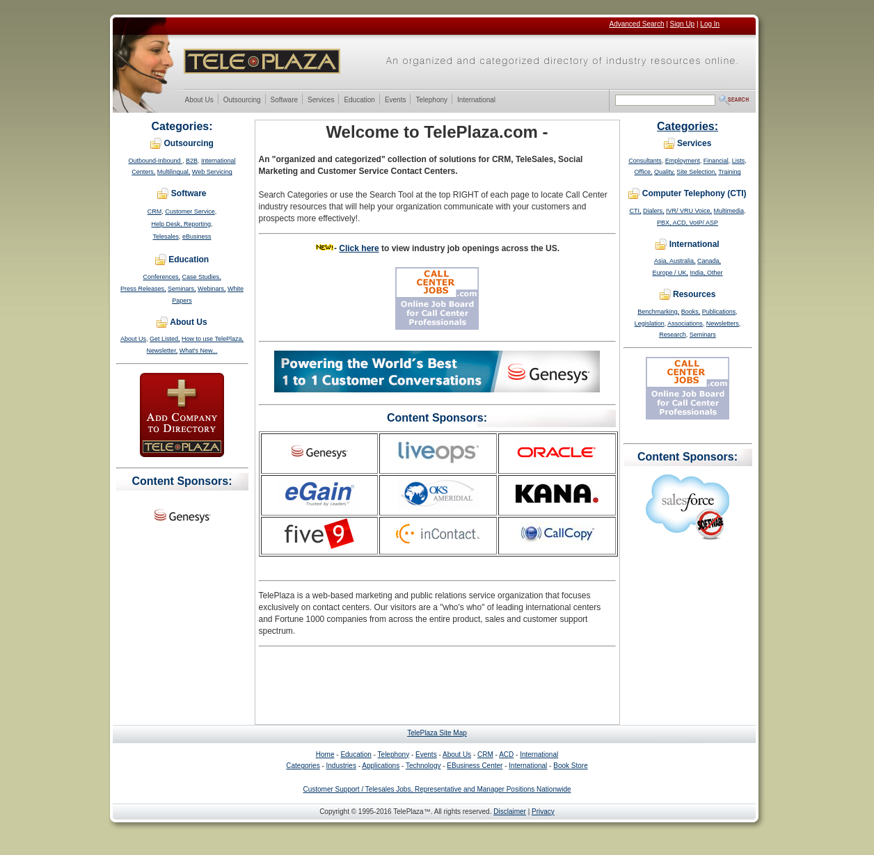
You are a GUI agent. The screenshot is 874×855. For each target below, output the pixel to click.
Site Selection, (696, 171)
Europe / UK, (670, 272)
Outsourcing (242, 100)
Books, (691, 311)
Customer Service (190, 211)
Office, (644, 171)
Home (325, 754)
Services (320, 100)
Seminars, (182, 288)
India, (699, 272)
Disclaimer (509, 811)
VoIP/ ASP (704, 222)
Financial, (717, 160)
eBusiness (197, 236)
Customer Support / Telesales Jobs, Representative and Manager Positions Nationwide (437, 789)
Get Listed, (165, 338)
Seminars (703, 334)
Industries (341, 765)
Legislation (650, 323)
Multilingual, (174, 171)
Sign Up (682, 24)
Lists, (739, 160)
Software (284, 100)
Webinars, (211, 288)
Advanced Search (637, 24)
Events (395, 100)
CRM (155, 211)
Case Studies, (201, 276)
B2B (192, 160)
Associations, (685, 323)
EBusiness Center (474, 765)
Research (672, 334)
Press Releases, (143, 288)
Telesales (165, 236)
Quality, (664, 171)
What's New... (199, 350)
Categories (302, 765)
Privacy (543, 811)
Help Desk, (167, 224)
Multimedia (729, 210)
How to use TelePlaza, (213, 338)
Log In (710, 24)
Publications (719, 311)
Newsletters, (723, 323)
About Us (199, 100)
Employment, (683, 160)
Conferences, (161, 276)
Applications (380, 765)
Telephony (431, 100)
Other (715, 272)
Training (729, 171)
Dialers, (654, 210)
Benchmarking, (658, 311)
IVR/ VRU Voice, (689, 210)
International (476, 100)
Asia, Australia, (675, 260)
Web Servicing (212, 171)
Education (358, 100)
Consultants (645, 160)
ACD (506, 754)
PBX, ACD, (673, 222)
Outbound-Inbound (155, 160)
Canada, (709, 260)
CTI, (635, 210)
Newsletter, (162, 350)
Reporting (197, 224)
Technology (423, 765)
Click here (359, 248)
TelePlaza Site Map (437, 733)
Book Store (570, 765)
